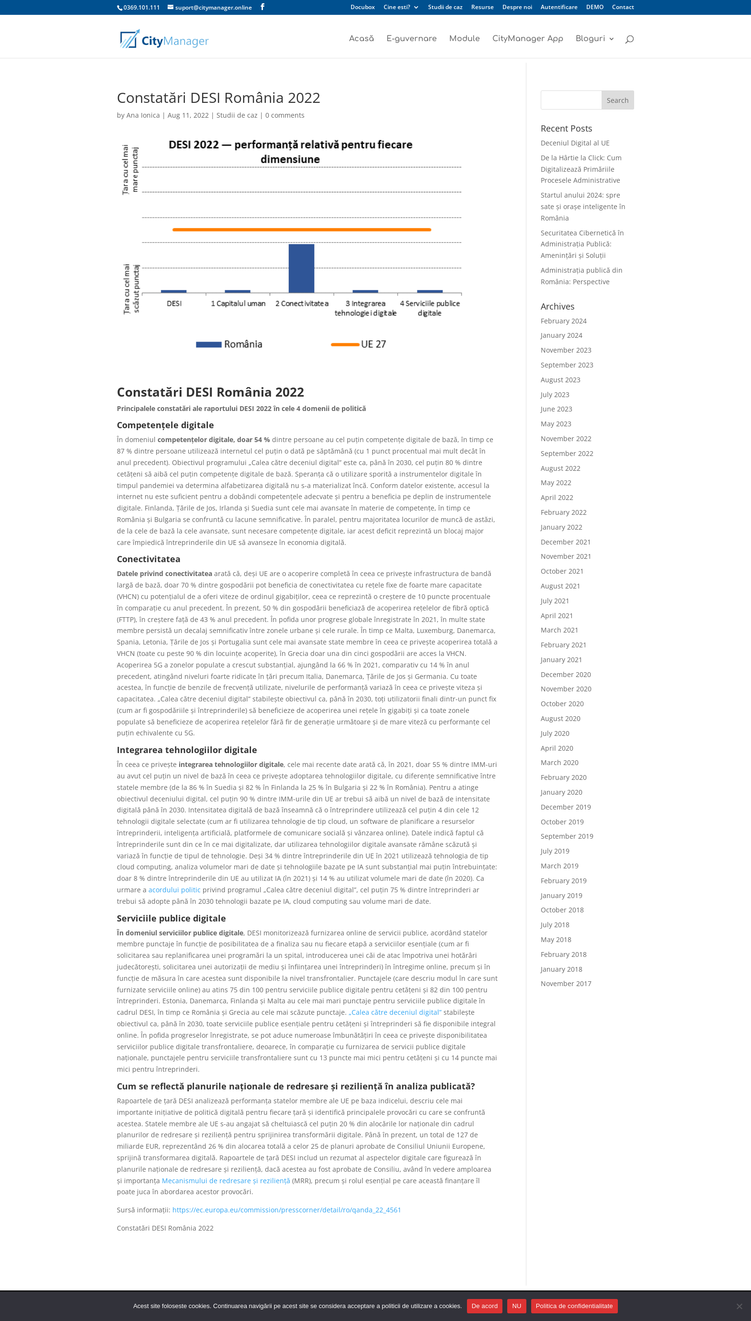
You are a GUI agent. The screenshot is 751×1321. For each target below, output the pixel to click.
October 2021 (562, 571)
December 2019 (566, 806)
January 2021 (561, 659)
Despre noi (517, 7)
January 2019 (561, 895)
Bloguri (590, 39)
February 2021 (564, 644)
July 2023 (555, 394)
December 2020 (566, 674)
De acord (485, 1306)
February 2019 (564, 880)
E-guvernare (412, 39)
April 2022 (557, 497)
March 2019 (560, 865)
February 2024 (564, 320)
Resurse (482, 7)
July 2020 (555, 733)
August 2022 (560, 468)
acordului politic (174, 889)
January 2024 (561, 335)
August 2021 (560, 585)
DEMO (594, 7)
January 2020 (561, 792)
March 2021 (560, 629)
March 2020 (560, 762)
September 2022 (567, 453)
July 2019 (555, 850)
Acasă (361, 39)
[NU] (739, 1306)
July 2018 (555, 924)
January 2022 (561, 527)
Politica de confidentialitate (574, 1306)
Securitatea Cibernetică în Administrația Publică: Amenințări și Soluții (582, 244)
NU (516, 1306)
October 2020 (562, 703)
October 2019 (562, 821)
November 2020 (566, 688)
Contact (623, 7)
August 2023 (560, 379)
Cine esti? (397, 7)
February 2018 (564, 954)
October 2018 (562, 909)
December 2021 (566, 541)
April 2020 (557, 748)
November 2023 (566, 350)
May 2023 (556, 423)
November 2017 (566, 983)
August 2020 (560, 718)
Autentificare (559, 7)
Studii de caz (445, 7)
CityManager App (527, 39)
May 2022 (556, 482)
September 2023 (567, 364)
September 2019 (567, 836)
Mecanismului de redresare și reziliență (226, 1180)
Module (464, 39)
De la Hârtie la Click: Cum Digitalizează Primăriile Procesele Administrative (581, 169)
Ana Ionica (143, 115)
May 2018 (556, 939)
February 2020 (564, 777)
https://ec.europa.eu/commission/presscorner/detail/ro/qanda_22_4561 (286, 1209)
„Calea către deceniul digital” (395, 1012)
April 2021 (557, 615)
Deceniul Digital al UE (575, 142)
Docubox (363, 7)
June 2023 (556, 408)
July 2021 (555, 600)
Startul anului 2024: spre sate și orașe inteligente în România (583, 206)
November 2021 (566, 556)
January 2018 (561, 969)
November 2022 (566, 438)
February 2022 (564, 512)
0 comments (285, 115)
